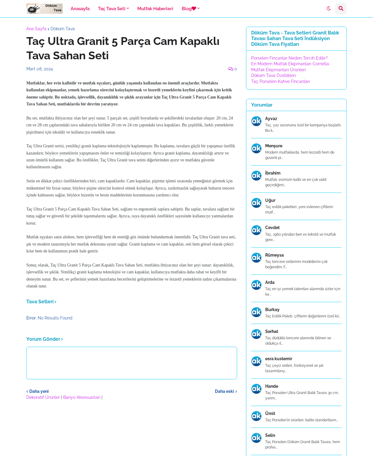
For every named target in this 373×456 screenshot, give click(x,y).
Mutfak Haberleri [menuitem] (155, 8)
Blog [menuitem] (189, 8)
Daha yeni (39, 391)
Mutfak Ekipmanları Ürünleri (278, 69)
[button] (328, 8)
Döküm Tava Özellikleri (273, 75)
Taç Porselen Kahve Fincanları (280, 81)
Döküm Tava (63, 29)
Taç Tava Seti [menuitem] (111, 8)
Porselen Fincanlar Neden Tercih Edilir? (289, 58)
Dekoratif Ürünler (43, 397)
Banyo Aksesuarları (82, 397)
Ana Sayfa (36, 29)
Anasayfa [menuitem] (80, 8)
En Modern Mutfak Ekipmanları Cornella (290, 63)
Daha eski (224, 391)
